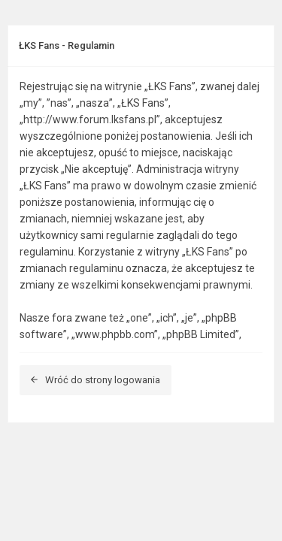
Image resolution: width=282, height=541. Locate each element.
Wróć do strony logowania (95, 379)
